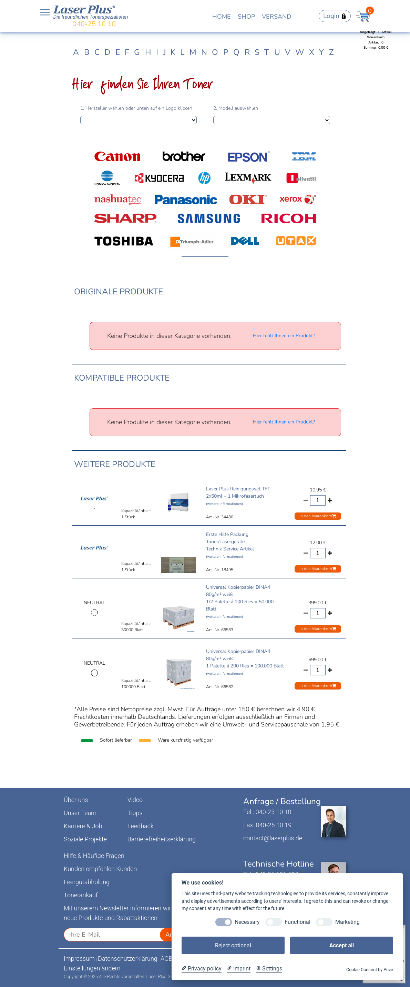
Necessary (247, 922)
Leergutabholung (87, 882)
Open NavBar (45, 12)
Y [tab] (321, 52)
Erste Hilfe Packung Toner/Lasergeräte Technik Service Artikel (230, 545)
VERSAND (276, 16)
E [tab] (117, 52)
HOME (221, 16)
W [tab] (299, 52)
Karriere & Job (83, 826)
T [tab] (266, 52)
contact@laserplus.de (272, 838)
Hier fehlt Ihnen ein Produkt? (284, 335)
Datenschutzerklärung (127, 958)
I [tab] (157, 52)
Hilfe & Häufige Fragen (94, 855)
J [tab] (164, 52)
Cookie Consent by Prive (369, 969)
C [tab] (97, 52)
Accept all (341, 945)
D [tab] (107, 52)
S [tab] (257, 52)
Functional (297, 922)
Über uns (76, 799)
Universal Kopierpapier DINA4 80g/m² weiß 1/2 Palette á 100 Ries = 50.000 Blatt (240, 601)
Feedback (140, 826)
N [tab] (204, 52)
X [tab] (311, 52)
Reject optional (233, 945)
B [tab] (87, 52)
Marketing (347, 922)
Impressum (79, 958)
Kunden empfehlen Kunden (100, 868)
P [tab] (225, 52)
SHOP (246, 16)
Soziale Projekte (85, 839)
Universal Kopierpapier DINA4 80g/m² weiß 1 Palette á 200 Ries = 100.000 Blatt (245, 662)
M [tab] (192, 52)
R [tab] (247, 52)
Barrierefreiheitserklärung (161, 839)
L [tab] (182, 52)
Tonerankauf (81, 895)
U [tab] (277, 52)
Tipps (135, 813)
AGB (167, 958)
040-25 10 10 (94, 24)
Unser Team (80, 813)
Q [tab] (236, 52)
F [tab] (127, 52)
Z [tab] (331, 52)
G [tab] (137, 52)
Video (135, 799)
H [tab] (148, 52)
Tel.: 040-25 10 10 (267, 811)
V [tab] (287, 52)
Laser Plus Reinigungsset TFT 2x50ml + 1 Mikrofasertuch (238, 496)
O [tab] (215, 52)
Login (334, 15)
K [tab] (173, 52)
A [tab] (76, 52)
